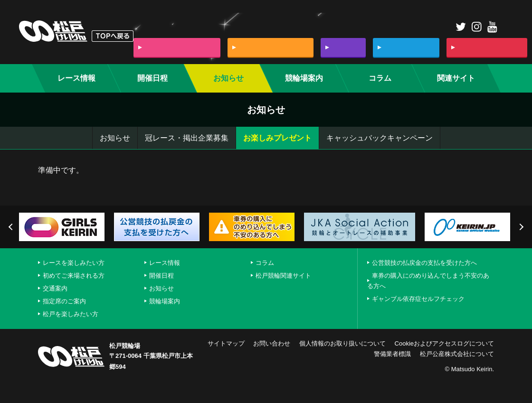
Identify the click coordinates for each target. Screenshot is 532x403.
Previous (12, 227)
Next (520, 227)
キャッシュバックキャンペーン (379, 138)
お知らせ (115, 138)
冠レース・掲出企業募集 (186, 138)
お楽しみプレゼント (277, 138)
